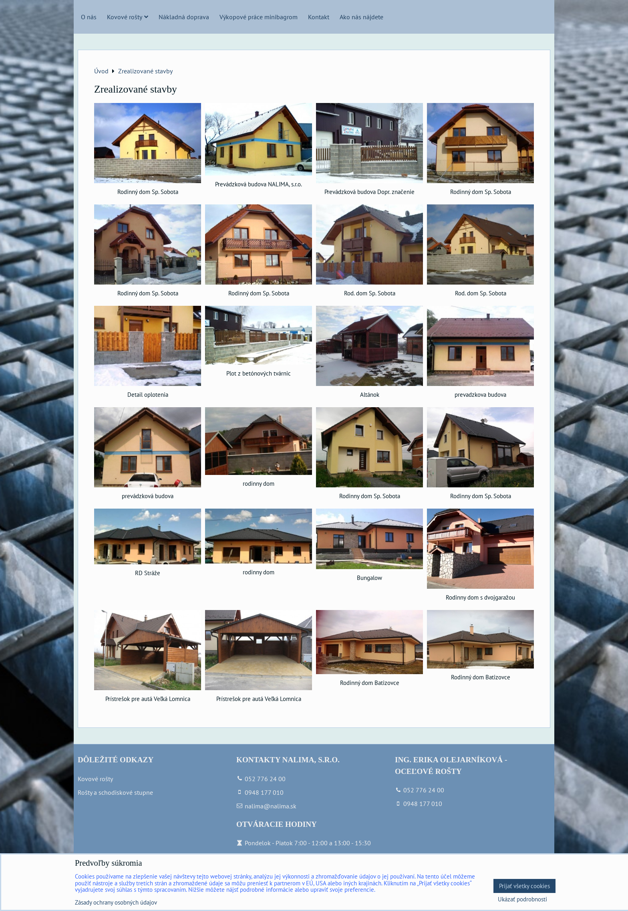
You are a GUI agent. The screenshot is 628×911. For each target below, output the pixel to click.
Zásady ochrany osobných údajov (116, 902)
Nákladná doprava (184, 17)
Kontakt (318, 17)
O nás (89, 17)
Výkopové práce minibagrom (258, 17)
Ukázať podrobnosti (522, 899)
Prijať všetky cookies (524, 886)
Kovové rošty (127, 17)
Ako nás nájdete (361, 17)
